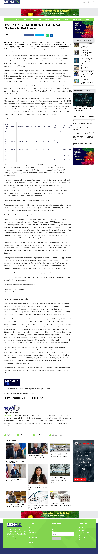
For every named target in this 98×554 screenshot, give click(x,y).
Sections (70, 6)
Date (6, 34)
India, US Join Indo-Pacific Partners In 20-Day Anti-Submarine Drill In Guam (59, 455)
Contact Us (32, 532)
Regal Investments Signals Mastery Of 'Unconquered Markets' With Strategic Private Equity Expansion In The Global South (83, 123)
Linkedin (83, 537)
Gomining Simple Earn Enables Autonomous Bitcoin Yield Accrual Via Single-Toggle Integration (84, 138)
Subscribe (56, 539)
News (13, 6)
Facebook (83, 528)
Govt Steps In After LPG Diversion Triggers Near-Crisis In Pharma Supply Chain (61, 505)
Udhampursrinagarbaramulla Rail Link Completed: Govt (15, 505)
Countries (59, 6)
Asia (32, 19)
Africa (40, 19)
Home (7, 6)
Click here (17, 539)
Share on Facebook (28, 35)
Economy (57, 19)
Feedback (32, 542)
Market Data (39, 6)
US (9, 19)
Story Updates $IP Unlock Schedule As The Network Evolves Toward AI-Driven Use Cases (84, 143)
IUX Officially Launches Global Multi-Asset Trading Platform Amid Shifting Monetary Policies (83, 116)
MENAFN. (16, 550)
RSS (81, 539)
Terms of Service (34, 528)
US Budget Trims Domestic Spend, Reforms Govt (14, 480)
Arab (25, 19)
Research (50, 6)
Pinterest (83, 535)
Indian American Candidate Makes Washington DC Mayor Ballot (37, 487)
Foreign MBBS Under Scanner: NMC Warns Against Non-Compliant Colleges (38, 507)
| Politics (47, 19)
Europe (18, 19)
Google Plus (84, 532)
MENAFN (8, 42)
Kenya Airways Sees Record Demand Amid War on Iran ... (87, 67)
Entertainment (75, 19)
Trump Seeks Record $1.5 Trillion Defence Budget (36, 456)
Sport (87, 19)
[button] (88, 2)
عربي (84, 2)
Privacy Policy (33, 530)
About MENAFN (33, 537)
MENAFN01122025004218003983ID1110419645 (23, 398)
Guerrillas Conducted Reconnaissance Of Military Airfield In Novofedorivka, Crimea (59, 480)
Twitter (82, 530)
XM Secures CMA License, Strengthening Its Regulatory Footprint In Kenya (84, 132)
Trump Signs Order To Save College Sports (15, 462)
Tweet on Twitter (40, 35)
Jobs (30, 539)
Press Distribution (25, 6)
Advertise (32, 535)
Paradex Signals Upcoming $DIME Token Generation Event (83, 128)
